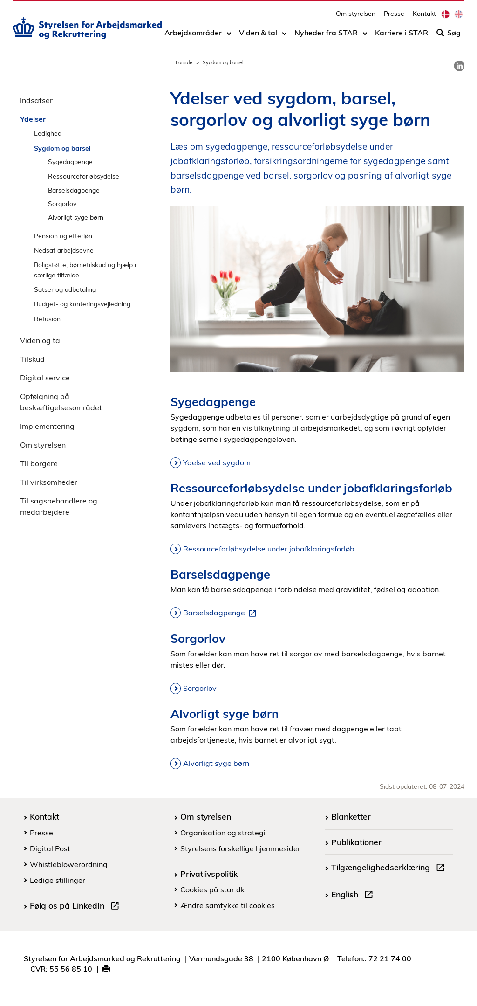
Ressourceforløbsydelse (83, 176)
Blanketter (351, 816)
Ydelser (33, 119)
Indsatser (36, 100)
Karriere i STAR (401, 36)
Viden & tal (258, 36)
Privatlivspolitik (209, 873)
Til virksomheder (48, 482)
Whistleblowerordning (69, 864)
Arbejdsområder (193, 36)
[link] (459, 66)
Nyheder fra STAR (326, 36)
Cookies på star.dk (212, 889)
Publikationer (356, 842)
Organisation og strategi (223, 832)
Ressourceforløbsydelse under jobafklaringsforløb (268, 548)
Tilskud (32, 359)
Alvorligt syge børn (75, 217)
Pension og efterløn (63, 236)
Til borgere (39, 463)
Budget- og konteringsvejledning (82, 304)
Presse (394, 17)
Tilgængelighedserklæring (390, 868)
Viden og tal (41, 340)
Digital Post (50, 848)
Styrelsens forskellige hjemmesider (240, 848)
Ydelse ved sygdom (217, 462)
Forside (184, 62)
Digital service (45, 377)
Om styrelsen (355, 17)
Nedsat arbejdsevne (64, 250)
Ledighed (47, 133)
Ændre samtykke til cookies (227, 905)
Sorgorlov (62, 203)
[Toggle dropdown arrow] (229, 36)
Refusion (47, 319)
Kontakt (424, 17)
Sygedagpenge (70, 161)
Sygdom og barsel (62, 148)
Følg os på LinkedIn (76, 906)
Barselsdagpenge (74, 190)
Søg (448, 36)
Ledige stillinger (57, 880)
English (354, 895)
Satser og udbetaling (65, 289)
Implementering (47, 426)
